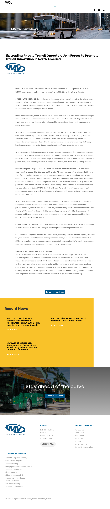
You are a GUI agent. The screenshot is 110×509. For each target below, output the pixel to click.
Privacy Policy (32, 499)
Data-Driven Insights (13, 461)
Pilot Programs (11, 472)
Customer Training (12, 484)
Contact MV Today (55, 396)
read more (14, 330)
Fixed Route (79, 433)
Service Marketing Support (15, 478)
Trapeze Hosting (11, 463)
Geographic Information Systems (18, 466)
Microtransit (80, 438)
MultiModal (79, 435)
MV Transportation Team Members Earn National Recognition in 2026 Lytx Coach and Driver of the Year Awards (23, 322)
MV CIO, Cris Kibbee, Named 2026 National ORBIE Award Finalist (68, 319)
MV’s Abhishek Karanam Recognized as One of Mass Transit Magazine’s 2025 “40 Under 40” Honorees (22, 346)
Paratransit (79, 430)
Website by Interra (45, 499)
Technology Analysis (13, 469)
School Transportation (84, 447)
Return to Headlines (55, 292)
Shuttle (78, 441)
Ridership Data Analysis (14, 475)
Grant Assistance (12, 481)
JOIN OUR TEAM (48, 444)
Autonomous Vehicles (14, 486)
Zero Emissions (81, 444)
